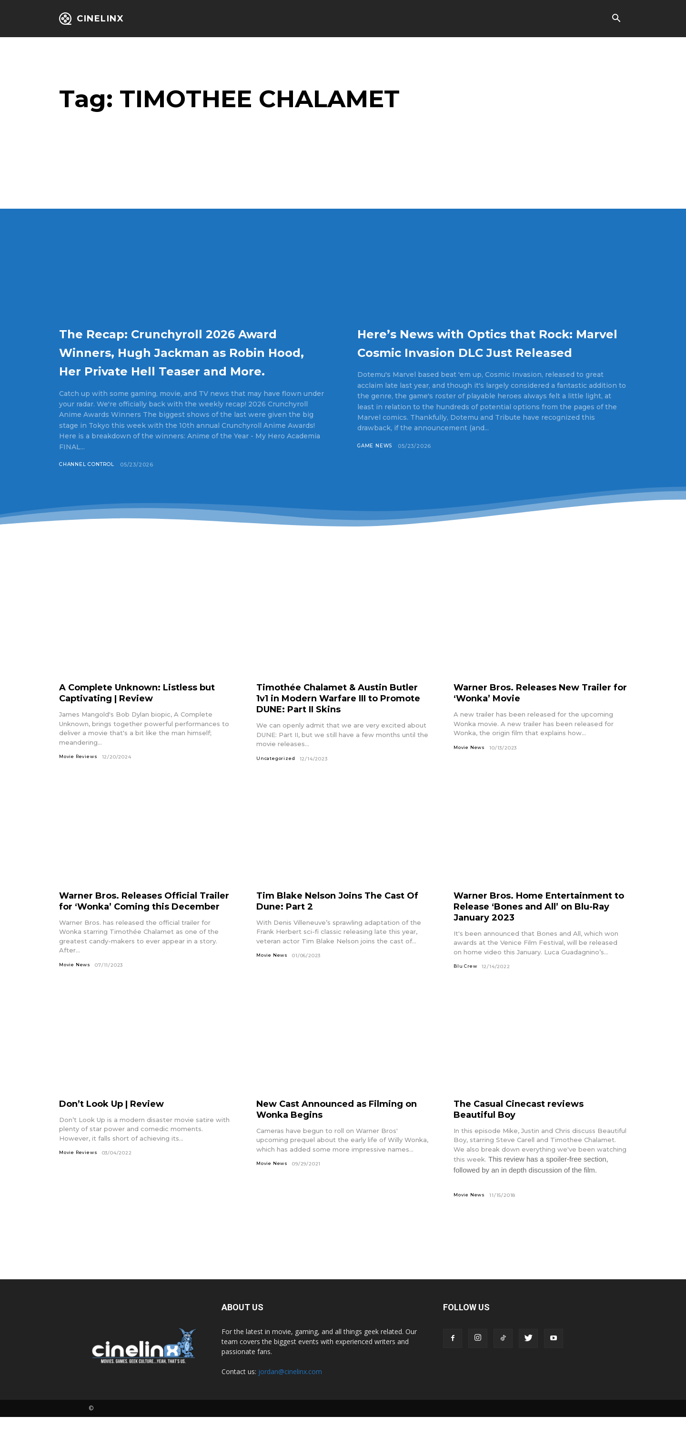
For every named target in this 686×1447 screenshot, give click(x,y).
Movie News (470, 767)
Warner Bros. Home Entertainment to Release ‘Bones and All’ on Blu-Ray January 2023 (537, 925)
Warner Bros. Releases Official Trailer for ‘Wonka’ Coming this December (138, 925)
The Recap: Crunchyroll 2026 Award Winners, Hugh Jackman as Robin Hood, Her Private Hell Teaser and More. (192, 360)
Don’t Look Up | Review (119, 1132)
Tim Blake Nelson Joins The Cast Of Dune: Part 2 (339, 920)
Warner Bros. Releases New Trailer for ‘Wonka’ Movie (524, 711)
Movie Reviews (80, 776)
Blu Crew (466, 986)
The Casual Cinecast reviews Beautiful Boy (526, 1138)
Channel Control (89, 483)
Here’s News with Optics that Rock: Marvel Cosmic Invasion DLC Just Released (482, 351)
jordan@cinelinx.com (290, 1401)
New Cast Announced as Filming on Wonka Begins (338, 1138)
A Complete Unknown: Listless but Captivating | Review (136, 711)
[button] (616, 19)
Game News (376, 464)
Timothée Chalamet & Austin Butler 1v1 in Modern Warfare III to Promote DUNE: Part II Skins (342, 717)
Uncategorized (276, 778)
